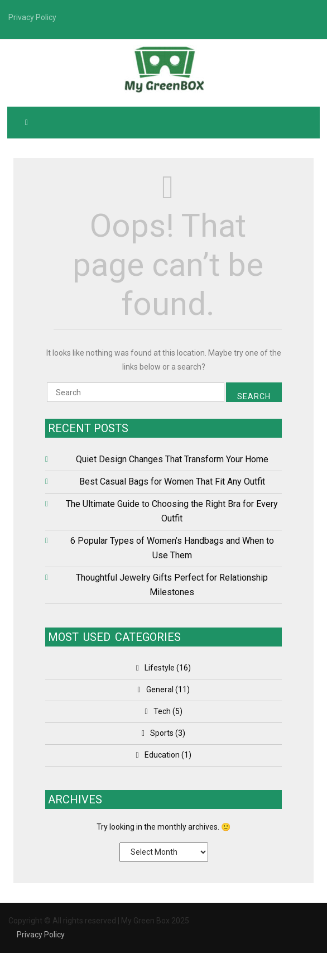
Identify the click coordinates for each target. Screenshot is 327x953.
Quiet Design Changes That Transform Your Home (172, 459)
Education (162, 754)
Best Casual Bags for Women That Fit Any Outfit (172, 481)
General (160, 689)
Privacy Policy (41, 934)
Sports (162, 733)
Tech (162, 711)
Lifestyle (160, 667)
